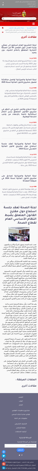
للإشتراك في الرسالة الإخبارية (26, 442)
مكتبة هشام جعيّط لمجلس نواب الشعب (25, 2)
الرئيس (21, 397)
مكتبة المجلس (21, 428)
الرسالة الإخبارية (25, 438)
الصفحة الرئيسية (31, 28)
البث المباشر (32, 6)
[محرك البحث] (19, 18)
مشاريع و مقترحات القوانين (21, 410)
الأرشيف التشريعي (21, 424)
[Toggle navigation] (33, 24)
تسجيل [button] (20, 450)
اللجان (21, 405)
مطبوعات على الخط (20, 418)
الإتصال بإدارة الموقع (9, 468)
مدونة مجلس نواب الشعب (16, 28)
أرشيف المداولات (31, 4)
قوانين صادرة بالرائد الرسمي (21, 414)
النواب (21, 401)
